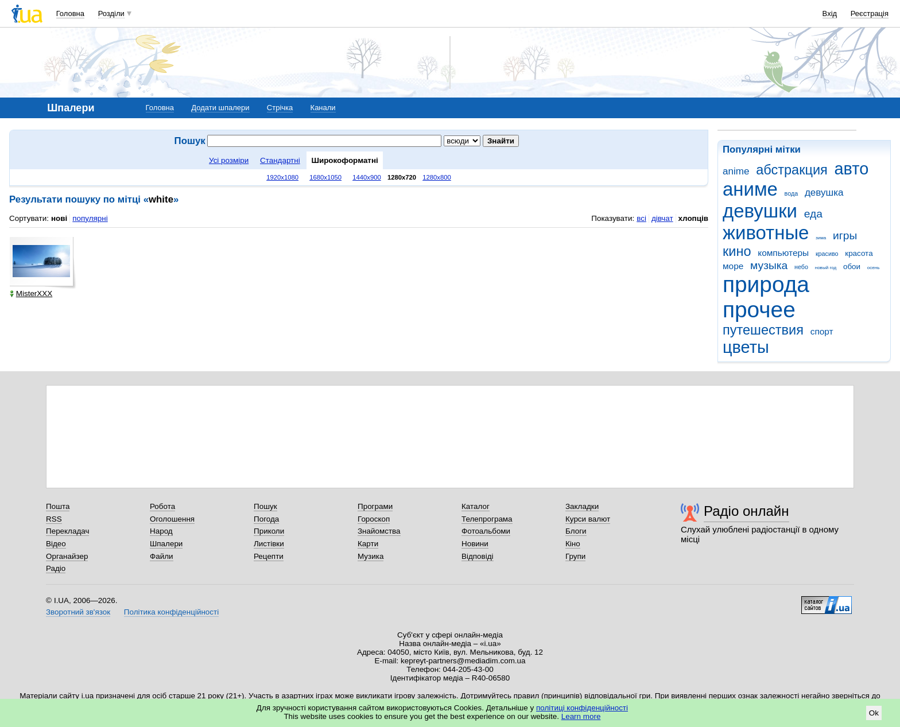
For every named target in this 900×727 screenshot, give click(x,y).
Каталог (475, 506)
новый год (825, 267)
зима (821, 237)
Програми (375, 506)
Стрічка (280, 107)
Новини (474, 543)
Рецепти (269, 556)
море (733, 266)
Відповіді (477, 556)
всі (641, 218)
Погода (266, 519)
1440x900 (366, 177)
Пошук (265, 506)
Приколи (269, 531)
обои (851, 266)
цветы (746, 347)
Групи (575, 556)
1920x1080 (282, 177)
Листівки (269, 543)
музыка (769, 265)
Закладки (582, 506)
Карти (368, 543)
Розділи (111, 13)
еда (813, 214)
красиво (827, 253)
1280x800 (436, 177)
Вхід (830, 13)
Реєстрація (870, 13)
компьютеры (783, 253)
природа (766, 284)
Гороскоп (374, 519)
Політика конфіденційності (171, 612)
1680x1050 (325, 177)
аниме (750, 189)
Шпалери (166, 543)
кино (737, 251)
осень (873, 267)
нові (59, 218)
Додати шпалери (220, 107)
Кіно (572, 543)
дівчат (662, 218)
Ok (874, 713)
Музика (370, 556)
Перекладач (67, 531)
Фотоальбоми (485, 531)
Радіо (55, 568)
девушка (824, 192)
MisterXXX (31, 293)
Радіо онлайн (746, 511)
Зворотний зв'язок (78, 612)
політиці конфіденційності (582, 707)
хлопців (693, 218)
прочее (759, 309)
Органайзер (67, 556)
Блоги (576, 531)
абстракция (792, 169)
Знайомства (379, 531)
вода (791, 193)
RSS (54, 519)
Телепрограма (487, 519)
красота (858, 253)
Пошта (57, 506)
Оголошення (172, 519)
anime (736, 171)
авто (852, 169)
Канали (323, 107)
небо (801, 266)
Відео (56, 543)
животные (766, 232)
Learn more (581, 716)
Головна (70, 13)
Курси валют (587, 519)
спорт (821, 331)
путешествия (763, 329)
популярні (89, 218)
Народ (161, 531)
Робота (162, 506)
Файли (161, 556)
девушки (760, 210)
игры (845, 236)
